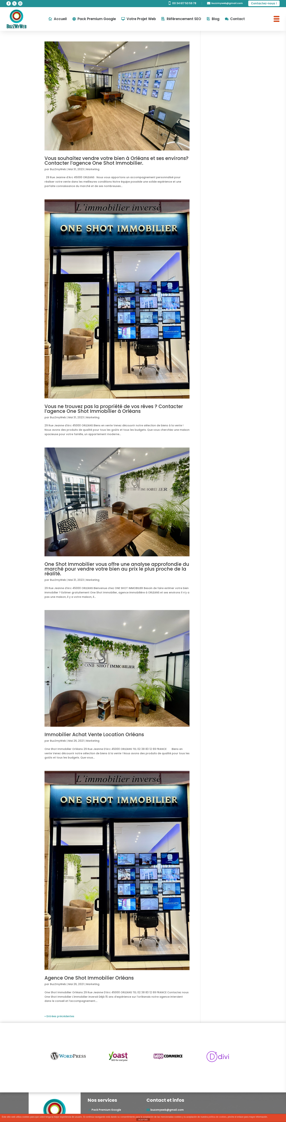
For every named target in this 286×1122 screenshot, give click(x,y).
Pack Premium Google (97, 18)
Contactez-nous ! (264, 3)
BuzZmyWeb (58, 169)
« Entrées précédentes (59, 1016)
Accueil (60, 18)
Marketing (92, 169)
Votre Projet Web (141, 18)
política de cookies (217, 1117)
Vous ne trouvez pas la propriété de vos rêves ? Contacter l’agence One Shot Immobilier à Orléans (114, 408)
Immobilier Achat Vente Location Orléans (94, 734)
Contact (237, 18)
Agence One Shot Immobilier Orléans (89, 978)
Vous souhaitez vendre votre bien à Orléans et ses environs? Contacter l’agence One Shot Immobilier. (116, 160)
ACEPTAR (143, 1120)
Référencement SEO (184, 18)
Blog (215, 18)
